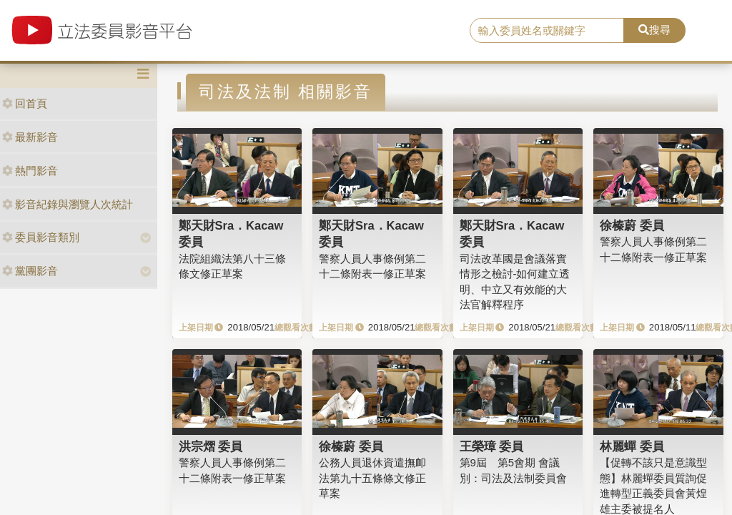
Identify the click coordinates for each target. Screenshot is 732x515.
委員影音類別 (40, 237)
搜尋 (654, 30)
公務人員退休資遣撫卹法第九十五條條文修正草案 (372, 477)
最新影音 (30, 137)
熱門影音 (30, 171)
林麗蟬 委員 (632, 446)
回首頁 (24, 103)
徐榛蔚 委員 (632, 225)
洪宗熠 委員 (211, 446)
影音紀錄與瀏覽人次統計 (67, 204)
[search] (547, 31)
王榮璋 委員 (492, 446)
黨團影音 (30, 271)
